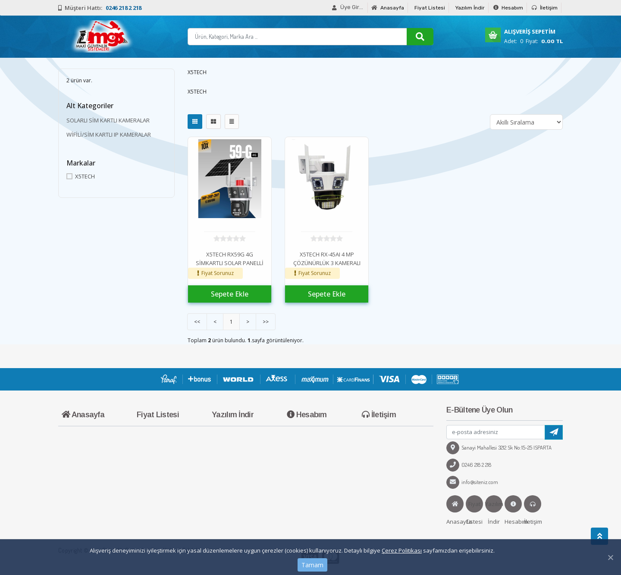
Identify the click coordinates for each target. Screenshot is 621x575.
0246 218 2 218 (468, 464)
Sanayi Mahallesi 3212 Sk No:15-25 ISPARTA (499, 447)
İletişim (545, 8)
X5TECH (80, 176)
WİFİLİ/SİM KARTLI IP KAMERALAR (108, 134)
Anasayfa (387, 8)
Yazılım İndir (470, 8)
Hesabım (508, 8)
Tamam (312, 565)
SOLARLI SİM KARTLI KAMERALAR (108, 120)
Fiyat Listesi (429, 8)
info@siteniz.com (472, 481)
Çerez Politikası (402, 550)
